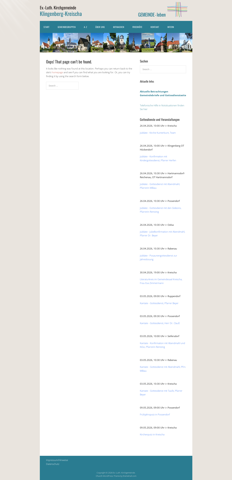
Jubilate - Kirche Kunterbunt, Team (158, 132)
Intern (170, 27)
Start (46, 27)
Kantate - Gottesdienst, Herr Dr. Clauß (160, 323)
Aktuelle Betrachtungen (154, 91)
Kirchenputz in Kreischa (152, 434)
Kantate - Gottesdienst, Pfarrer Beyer (159, 303)
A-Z (85, 27)
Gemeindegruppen (67, 27)
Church (99, 476)
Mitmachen (118, 27)
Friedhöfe (137, 27)
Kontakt (155, 27)
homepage (57, 72)
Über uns (100, 27)
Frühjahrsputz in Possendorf (155, 414)
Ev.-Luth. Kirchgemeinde (58, 7)
